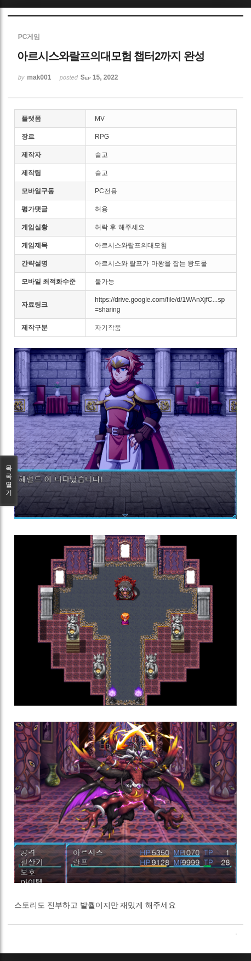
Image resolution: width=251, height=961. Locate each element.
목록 (8, 480)
